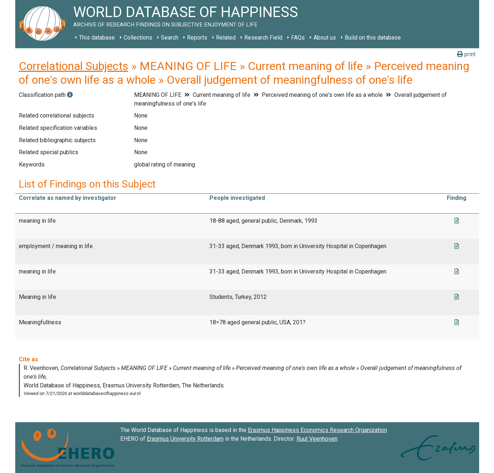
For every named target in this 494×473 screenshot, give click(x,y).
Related (226, 37)
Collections (138, 37)
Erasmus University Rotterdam (185, 438)
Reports (197, 37)
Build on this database (373, 37)
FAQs (298, 37)
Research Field (263, 37)
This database (97, 37)
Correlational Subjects (73, 66)
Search (169, 37)
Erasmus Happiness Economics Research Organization (317, 430)
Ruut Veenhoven (316, 438)
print (466, 54)
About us (325, 37)
